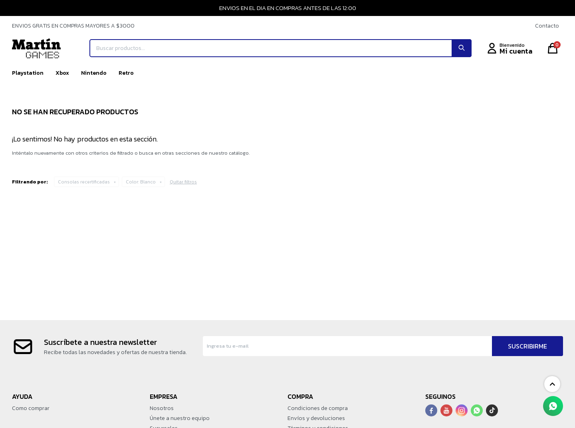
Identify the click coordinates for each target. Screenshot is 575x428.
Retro (126, 73)
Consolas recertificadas (84, 181)
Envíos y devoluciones (316, 418)
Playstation (28, 73)
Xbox (62, 73)
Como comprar (31, 408)
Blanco (141, 181)
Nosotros (162, 408)
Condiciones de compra (318, 408)
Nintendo (94, 73)
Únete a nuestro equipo (180, 418)
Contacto (547, 26)
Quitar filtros (183, 181)
